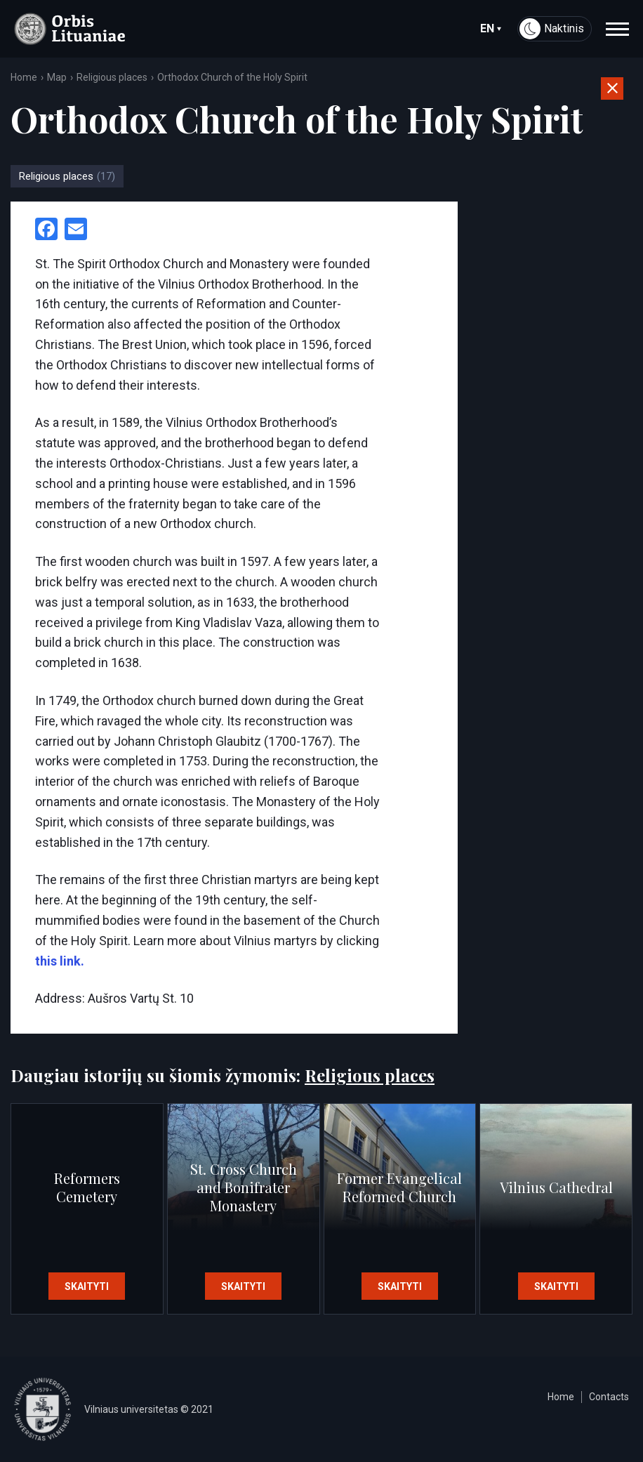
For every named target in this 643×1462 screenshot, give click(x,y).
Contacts (609, 1396)
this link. (59, 961)
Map (57, 77)
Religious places (112, 77)
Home (24, 77)
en (490, 28)
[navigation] (617, 29)
